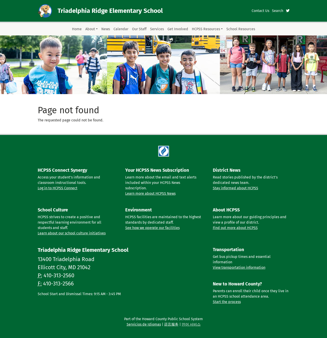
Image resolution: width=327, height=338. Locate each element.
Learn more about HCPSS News (150, 193)
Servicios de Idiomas (144, 324)
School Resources (240, 29)
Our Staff (139, 29)
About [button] (90, 29)
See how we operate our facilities (152, 228)
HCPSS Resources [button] (206, 29)
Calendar (121, 29)
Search (277, 11)
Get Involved (177, 29)
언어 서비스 (191, 324)
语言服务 (171, 324)
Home (77, 29)
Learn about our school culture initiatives (72, 233)
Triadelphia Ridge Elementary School (110, 10)
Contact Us (260, 11)
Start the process (227, 302)
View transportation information (239, 267)
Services (157, 29)
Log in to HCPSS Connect (57, 188)
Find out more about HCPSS (235, 228)
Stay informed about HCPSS (235, 188)
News (105, 29)
